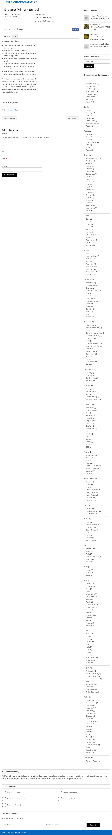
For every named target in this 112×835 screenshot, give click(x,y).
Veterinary (89, 245)
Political (88, 359)
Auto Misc (89, 261)
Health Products (91, 495)
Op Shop (89, 203)
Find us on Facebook (12, 793)
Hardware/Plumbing (92, 679)
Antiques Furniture (92, 158)
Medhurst (93, 34)
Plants (88, 687)
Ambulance (90, 408)
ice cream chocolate (93, 123)
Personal (87, 519)
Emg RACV (90, 423)
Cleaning (89, 288)
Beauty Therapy (91, 530)
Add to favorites (9, 29)
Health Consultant (92, 490)
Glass (88, 589)
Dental (88, 484)
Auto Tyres (89, 274)
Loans (88, 473)
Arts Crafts (89, 161)
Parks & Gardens (92, 556)
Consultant (89, 713)
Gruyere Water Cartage (98, 16)
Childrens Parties (92, 285)
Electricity (89, 415)
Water (88, 620)
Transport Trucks (91, 761)
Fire (87, 431)
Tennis (88, 663)
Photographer (90, 301)
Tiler (87, 747)
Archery (88, 634)
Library (88, 570)
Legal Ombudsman (92, 511)
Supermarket (90, 208)
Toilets (88, 573)
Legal (85, 505)
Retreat (88, 150)
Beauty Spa (90, 527)
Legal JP (89, 508)
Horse (88, 227)
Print (21, 29)
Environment (90, 429)
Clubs (88, 341)
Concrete (89, 375)
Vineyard (89, 97)
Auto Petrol (90, 264)
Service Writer (91, 607)
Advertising (90, 283)
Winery (88, 102)
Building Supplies (92, 674)
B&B (87, 134)
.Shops (86, 155)
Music (88, 394)
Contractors (88, 369)
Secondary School (92, 399)
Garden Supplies (91, 676)
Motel (88, 147)
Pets (87, 237)
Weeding (89, 623)
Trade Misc (90, 750)
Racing (88, 649)
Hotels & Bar (90, 91)
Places (86, 545)
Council (88, 349)
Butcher (88, 166)
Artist (87, 522)
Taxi (87, 314)
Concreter (89, 711)
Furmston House (10, 118)
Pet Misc (89, 232)
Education (87, 385)
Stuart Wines (95, 24)
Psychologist (90, 500)
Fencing (88, 584)
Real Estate (90, 205)
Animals (86, 216)
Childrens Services (92, 335)
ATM (87, 460)
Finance (86, 452)
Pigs (87, 242)
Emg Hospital (90, 421)
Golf (87, 644)
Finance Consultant (92, 468)
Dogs (88, 224)
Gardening (89, 586)
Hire (87, 681)
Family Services (91, 351)
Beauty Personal (91, 525)
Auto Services (90, 272)
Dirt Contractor (91, 378)
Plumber (89, 742)
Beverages (89, 113)
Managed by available (13, 832)
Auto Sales (89, 269)
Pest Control (90, 597)
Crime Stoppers (91, 410)
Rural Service (90, 605)
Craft (87, 532)
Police (88, 444)
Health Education (92, 492)
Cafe (87, 115)
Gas (87, 436)
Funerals (89, 538)
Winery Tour (90, 562)
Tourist (88, 559)
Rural (88, 602)
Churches (89, 338)
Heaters (88, 190)
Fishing (88, 639)
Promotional (90, 362)
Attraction (89, 549)
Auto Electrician (91, 256)
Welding (88, 753)
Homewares (90, 192)
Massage (89, 498)
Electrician (89, 716)
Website (4, 166)
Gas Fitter (89, 726)
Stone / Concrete (91, 745)
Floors (88, 718)
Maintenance (90, 594)
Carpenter (89, 708)
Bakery (88, 110)
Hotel (88, 145)
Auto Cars (89, 253)
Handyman (89, 732)
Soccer (88, 655)
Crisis (88, 413)
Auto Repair (90, 266)
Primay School (13, 110)
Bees (87, 219)
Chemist (89, 169)
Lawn (88, 591)
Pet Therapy (90, 235)
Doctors (88, 487)
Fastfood (89, 118)
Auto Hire (89, 259)
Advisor (88, 458)
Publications (90, 306)
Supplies (89, 311)
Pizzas (88, 126)
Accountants (90, 455)
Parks (88, 554)
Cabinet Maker (91, 703)
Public (86, 567)
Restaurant (89, 94)
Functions (89, 89)
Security (89, 309)
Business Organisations (94, 333)
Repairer (89, 599)
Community (87, 322)
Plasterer (89, 739)
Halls (87, 356)
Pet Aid (88, 229)
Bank (87, 463)
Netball (88, 647)
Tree (87, 612)
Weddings (89, 99)
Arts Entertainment (92, 328)
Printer (88, 304)
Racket (88, 652)
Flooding (89, 434)
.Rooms (86, 131)
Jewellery (89, 195)
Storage (88, 610)
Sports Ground (91, 657)
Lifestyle (89, 197)
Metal (88, 734)
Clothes (88, 171)
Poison (88, 442)
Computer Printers (92, 291)
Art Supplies (90, 671)
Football (88, 642)
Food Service (90, 296)
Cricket (88, 636)
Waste (88, 575)
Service (86, 580)
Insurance (89, 471)
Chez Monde (72, 118)
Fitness (88, 535)
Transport (87, 758)
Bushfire (89, 330)
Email (4, 159)
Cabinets (89, 705)
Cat (87, 222)
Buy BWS (89, 86)
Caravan (89, 139)
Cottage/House (91, 142)
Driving (88, 389)
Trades (86, 697)
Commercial (88, 279)
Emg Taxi (89, 426)
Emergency (87, 404)
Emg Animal (90, 418)
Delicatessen (90, 174)
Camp (88, 137)
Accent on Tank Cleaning (99, 44)
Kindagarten (90, 391)
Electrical (89, 380)
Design (88, 293)
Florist (88, 177)
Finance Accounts (92, 466)
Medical (88, 439)
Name (4, 151)
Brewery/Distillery (92, 84)
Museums (89, 551)
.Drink (86, 80)
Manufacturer (90, 684)
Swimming (89, 660)
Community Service (92, 346)
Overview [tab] (6, 36)
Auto (85, 250)
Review (4, 134)
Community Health (92, 343)
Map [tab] (14, 36)
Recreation (89, 364)
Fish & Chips (90, 121)
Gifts (87, 184)
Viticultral (89, 618)
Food (87, 179)
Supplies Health (91, 689)
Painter (88, 737)
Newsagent (90, 200)
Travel (88, 211)
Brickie (88, 700)
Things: (4, 103)
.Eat (85, 107)
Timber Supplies (91, 692)
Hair (87, 187)
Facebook (75, 29)
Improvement (90, 540)
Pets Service (90, 240)
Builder (88, 373)
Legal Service (90, 514)
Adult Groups (90, 325)
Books (88, 163)
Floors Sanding (91, 721)
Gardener (89, 724)
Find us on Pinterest (11, 805)
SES (87, 447)
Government (90, 354)
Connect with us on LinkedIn (14, 799)
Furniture (89, 182)
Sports (86, 630)
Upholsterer (90, 615)
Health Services (89, 479)
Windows (89, 625)
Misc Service (90, 298)
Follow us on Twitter (67, 793)
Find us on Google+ (67, 799)
